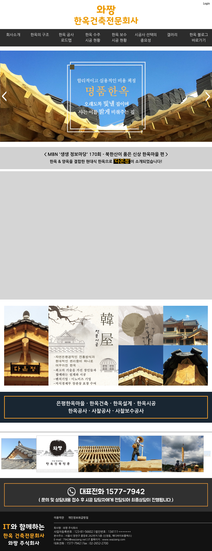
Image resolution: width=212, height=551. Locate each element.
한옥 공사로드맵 (66, 37)
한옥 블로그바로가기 (198, 37)
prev (4, 96)
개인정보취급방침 (78, 517)
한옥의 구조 (39, 35)
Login (206, 3)
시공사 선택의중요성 (146, 37)
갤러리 (172, 35)
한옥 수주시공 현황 (92, 37)
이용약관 (59, 517)
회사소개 (13, 35)
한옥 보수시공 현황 (119, 37)
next (208, 96)
